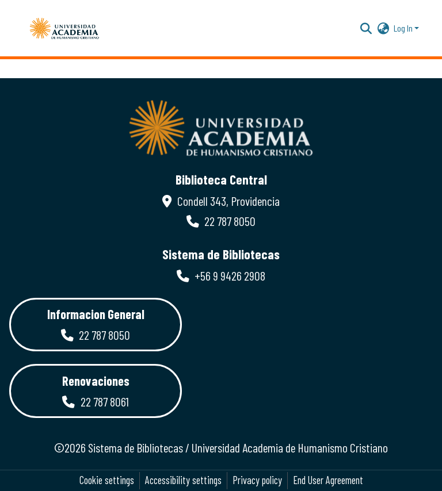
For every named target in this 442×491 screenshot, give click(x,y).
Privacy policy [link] (257, 480)
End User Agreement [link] (328, 480)
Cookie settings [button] (106, 480)
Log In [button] (404, 27)
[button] (64, 28)
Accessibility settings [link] (183, 480)
